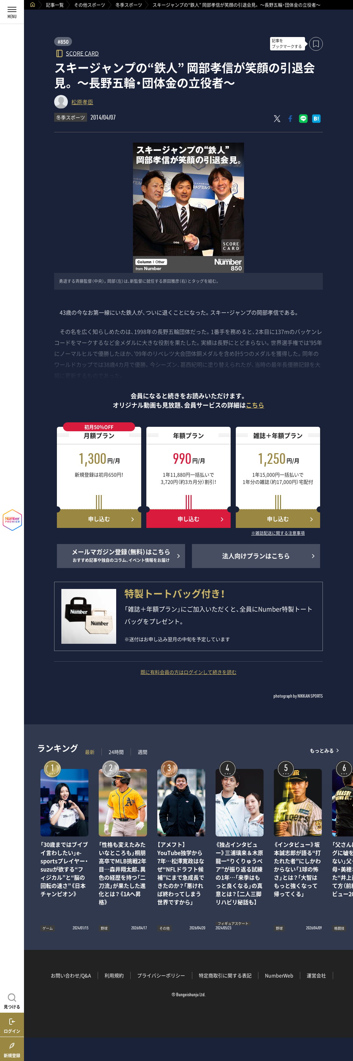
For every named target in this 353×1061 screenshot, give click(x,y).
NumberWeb (279, 975)
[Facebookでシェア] (290, 118)
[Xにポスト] (277, 118)
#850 (63, 41)
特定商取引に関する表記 (225, 975)
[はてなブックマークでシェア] (316, 118)
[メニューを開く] (12, 12)
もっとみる (322, 750)
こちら (255, 405)
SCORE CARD (82, 53)
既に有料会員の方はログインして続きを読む (188, 671)
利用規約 (114, 975)
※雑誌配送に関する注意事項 (278, 533)
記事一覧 (55, 4)
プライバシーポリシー (161, 975)
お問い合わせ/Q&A (71, 975)
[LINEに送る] (303, 118)
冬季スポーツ (128, 4)
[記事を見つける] (12, 1000)
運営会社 (316, 975)
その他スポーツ (89, 4)
